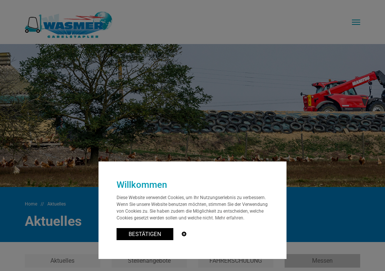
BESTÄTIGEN (145, 234)
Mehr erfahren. (229, 218)
